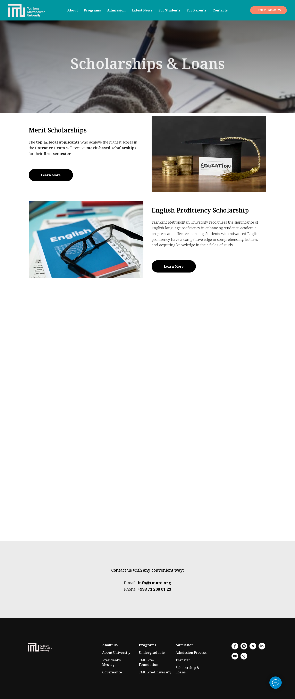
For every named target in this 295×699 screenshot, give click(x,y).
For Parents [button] (196, 10)
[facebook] (234, 648)
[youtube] (234, 658)
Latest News (142, 10)
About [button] (72, 10)
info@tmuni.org (154, 583)
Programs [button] (92, 10)
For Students (169, 10)
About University (116, 652)
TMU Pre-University (155, 672)
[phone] (244, 658)
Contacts (220, 10)
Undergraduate (152, 652)
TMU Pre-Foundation (148, 662)
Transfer (183, 660)
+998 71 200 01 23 (154, 589)
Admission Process (191, 652)
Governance (112, 672)
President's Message (111, 662)
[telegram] (253, 648)
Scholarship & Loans (187, 669)
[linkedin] (262, 648)
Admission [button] (116, 10)
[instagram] (244, 648)
